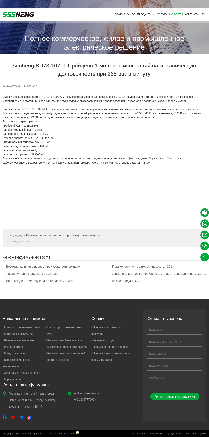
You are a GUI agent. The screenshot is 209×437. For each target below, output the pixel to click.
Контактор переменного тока (22, 327)
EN (204, 14)
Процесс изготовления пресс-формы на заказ (110, 356)
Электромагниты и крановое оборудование (21, 376)
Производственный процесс (109, 346)
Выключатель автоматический (65, 353)
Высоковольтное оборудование (66, 346)
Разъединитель (13, 346)
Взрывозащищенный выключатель (16, 363)
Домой (120, 14)
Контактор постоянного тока (63, 327)
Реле (49, 333)
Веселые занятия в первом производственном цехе (53, 235)
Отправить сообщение (174, 396)
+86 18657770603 (85, 399)
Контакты (192, 14)
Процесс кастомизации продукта (106, 330)
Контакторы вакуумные (18, 333)
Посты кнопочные (57, 359)
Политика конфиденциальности (166, 433)
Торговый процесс (103, 340)
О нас (131, 14)
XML (203, 433)
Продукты (144, 14)
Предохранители (14, 353)
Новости (176, 14)
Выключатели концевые (18, 340)
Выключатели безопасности (63, 340)
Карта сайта (193, 433)
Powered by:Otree (138, 433)
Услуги (162, 14)
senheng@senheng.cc (87, 393)
